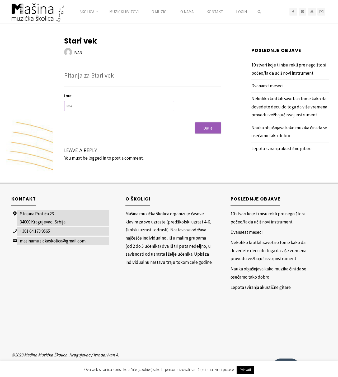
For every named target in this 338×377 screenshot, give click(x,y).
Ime (68, 95)
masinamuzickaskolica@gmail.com (53, 241)
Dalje (208, 128)
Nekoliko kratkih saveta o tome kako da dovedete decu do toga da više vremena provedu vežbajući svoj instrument (289, 107)
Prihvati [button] (245, 370)
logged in (97, 158)
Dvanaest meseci (267, 86)
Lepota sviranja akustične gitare (281, 148)
